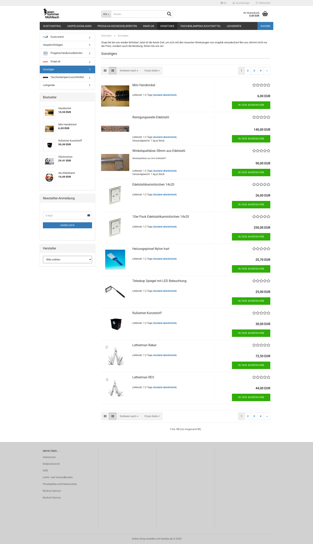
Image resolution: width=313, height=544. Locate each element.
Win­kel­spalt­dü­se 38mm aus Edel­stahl (158, 151)
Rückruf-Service (52, 490)
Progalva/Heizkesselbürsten (117, 26)
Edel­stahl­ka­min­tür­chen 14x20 (153, 184)
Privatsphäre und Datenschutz (60, 484)
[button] (224, 3)
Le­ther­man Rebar (144, 345)
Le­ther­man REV (143, 377)
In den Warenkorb (251, 105)
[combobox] (129, 71)
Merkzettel (263, 3)
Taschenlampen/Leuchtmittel (200, 26)
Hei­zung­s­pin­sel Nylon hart (150, 249)
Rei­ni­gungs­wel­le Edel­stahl (150, 117)
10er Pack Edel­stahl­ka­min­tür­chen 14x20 (160, 217)
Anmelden (67, 225)
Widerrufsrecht (51, 463)
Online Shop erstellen (144, 538)
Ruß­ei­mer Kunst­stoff (147, 313)
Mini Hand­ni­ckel (143, 85)
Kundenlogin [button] (241, 3)
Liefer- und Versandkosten (58, 477)
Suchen (265, 26)
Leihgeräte (234, 26)
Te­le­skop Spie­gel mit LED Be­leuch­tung (159, 281)
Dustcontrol (52, 26)
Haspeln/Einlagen (79, 26)
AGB (45, 470)
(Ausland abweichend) (165, 95)
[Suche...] (106, 14)
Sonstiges (167, 26)
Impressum (49, 457)
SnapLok (148, 26)
